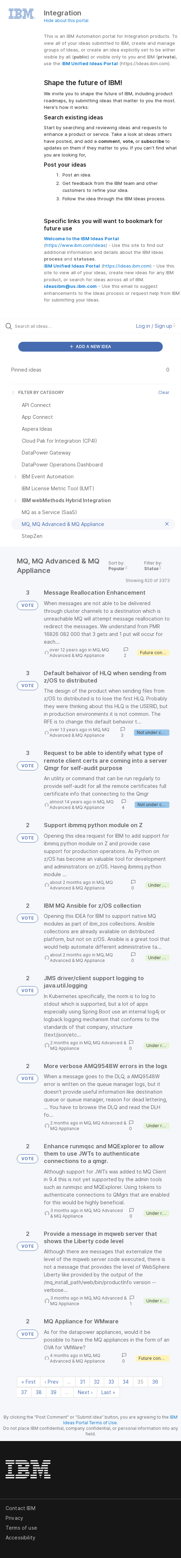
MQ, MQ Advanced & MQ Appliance (79, 652)
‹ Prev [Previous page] (52, 1382)
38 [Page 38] (39, 1392)
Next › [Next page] (85, 1392)
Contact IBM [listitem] (20, 1508)
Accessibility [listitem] (20, 1537)
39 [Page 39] (53, 1392)
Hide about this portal (66, 20)
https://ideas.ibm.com (126, 266)
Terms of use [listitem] (21, 1528)
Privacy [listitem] (14, 1518)
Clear (163, 392)
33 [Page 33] (111, 1382)
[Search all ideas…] (54, 326)
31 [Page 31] (82, 1382)
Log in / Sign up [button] (155, 326)
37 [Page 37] (24, 1392)
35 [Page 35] (140, 1382)
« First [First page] (28, 1382)
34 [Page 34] (126, 1382)
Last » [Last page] (108, 1392)
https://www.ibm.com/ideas (76, 245)
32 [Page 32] (97, 1382)
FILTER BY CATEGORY (37, 392)
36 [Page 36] (155, 1382)
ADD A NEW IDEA (90, 346)
